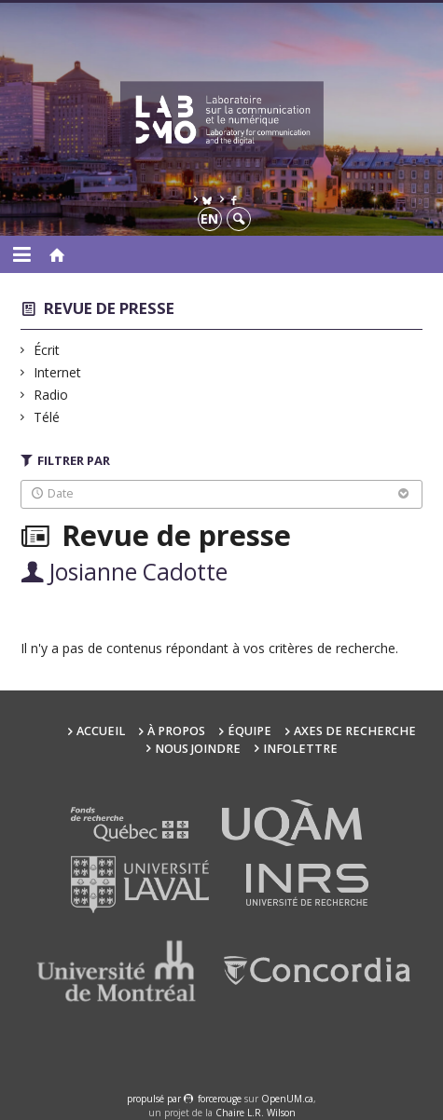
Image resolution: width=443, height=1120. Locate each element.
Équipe (249, 731)
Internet (58, 372)
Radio (51, 394)
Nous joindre (198, 749)
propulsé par (155, 1098)
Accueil (100, 731)
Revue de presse (109, 308)
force (220, 1098)
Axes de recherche (355, 731)
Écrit (47, 350)
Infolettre (300, 749)
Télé (47, 417)
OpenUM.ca (287, 1098)
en (209, 218)
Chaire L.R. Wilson (255, 1112)
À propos (176, 731)
